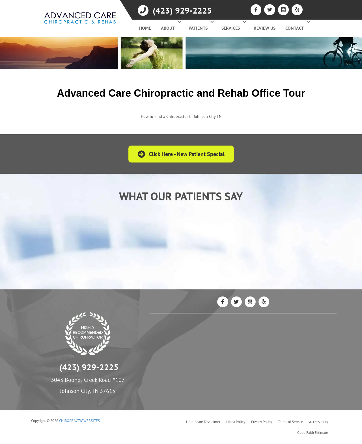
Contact (294, 28)
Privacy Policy (261, 421)
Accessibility (318, 421)
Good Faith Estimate (312, 432)
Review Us (264, 28)
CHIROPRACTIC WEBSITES (79, 420)
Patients (198, 28)
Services (230, 28)
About (168, 28)
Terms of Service (290, 421)
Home (145, 28)
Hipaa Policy (235, 421)
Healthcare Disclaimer (203, 421)
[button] (179, 21)
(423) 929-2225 (88, 366)
